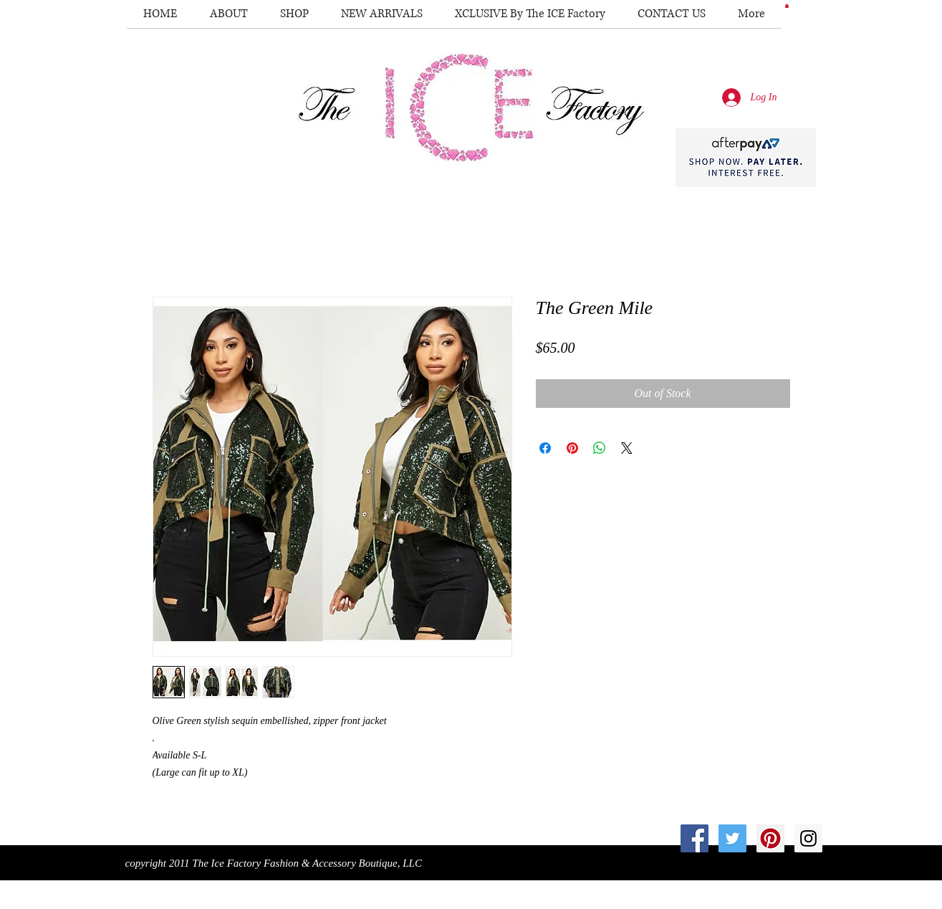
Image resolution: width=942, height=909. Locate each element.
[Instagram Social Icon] (808, 838)
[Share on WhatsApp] (599, 448)
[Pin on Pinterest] (572, 448)
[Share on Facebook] (545, 448)
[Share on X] (626, 448)
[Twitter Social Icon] (732, 838)
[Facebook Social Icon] (694, 838)
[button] (787, 6)
